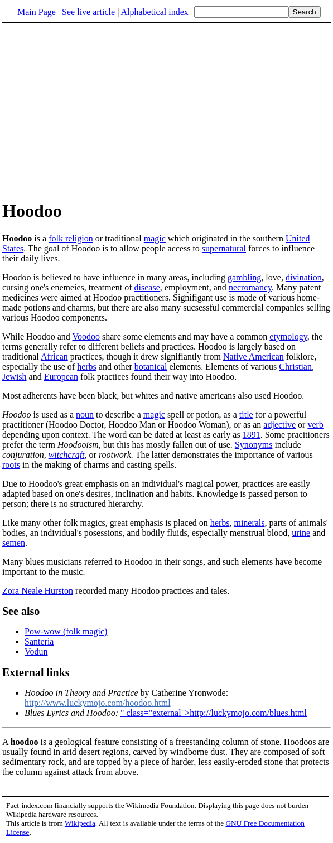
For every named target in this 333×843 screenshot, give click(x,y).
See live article (88, 12)
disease (147, 287)
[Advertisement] (96, 111)
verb (315, 424)
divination (304, 277)
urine (301, 532)
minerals (249, 522)
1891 (251, 434)
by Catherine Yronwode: (126, 692)
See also (21, 611)
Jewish (14, 376)
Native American (253, 356)
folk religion (71, 238)
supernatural (224, 248)
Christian (295, 366)
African (54, 356)
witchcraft (67, 454)
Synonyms (254, 444)
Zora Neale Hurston (37, 590)
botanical (150, 366)
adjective (279, 424)
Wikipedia (80, 823)
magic (155, 238)
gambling (244, 277)
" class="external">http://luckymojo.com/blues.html (213, 713)
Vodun (36, 651)
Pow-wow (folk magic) (66, 631)
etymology (288, 336)
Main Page (36, 12)
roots (11, 464)
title (246, 414)
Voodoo (86, 336)
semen (13, 543)
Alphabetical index (154, 12)
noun (85, 414)
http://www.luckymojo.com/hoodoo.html (98, 703)
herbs (86, 366)
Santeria (39, 641)
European (61, 376)
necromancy (250, 287)
